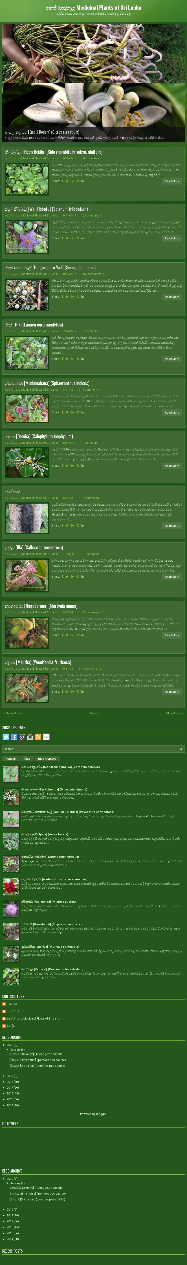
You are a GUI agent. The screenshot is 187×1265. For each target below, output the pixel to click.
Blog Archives (47, 758)
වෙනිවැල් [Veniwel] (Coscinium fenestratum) (52, 969)
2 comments (91, 215)
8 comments (91, 158)
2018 (10, 1081)
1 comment (90, 331)
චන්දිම (11, 1025)
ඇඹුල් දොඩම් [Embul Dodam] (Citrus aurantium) (42, 132)
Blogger (101, 1114)
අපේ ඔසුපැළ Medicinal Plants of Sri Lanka (93, 7)
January (15, 1049)
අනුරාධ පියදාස (16, 1011)
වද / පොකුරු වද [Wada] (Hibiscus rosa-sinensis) (54, 879)
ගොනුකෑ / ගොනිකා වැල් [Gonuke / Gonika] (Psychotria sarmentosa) (67, 812)
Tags (27, 758)
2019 (10, 1076)
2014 (10, 1105)
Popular (11, 758)
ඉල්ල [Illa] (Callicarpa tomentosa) (34, 547)
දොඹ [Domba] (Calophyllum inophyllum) (39, 436)
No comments (92, 274)
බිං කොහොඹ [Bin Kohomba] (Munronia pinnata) (54, 789)
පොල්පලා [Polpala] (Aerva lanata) (44, 834)
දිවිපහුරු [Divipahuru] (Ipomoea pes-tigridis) (37, 1065)
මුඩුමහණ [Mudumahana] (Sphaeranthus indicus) (47, 382)
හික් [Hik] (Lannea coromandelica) (34, 324)
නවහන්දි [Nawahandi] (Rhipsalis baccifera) (51, 924)
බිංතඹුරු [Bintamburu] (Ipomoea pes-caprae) (37, 1060)
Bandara (12, 1004)
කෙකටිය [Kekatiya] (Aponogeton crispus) (50, 856)
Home (94, 713)
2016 (10, 1093)
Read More (172, 181)
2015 (10, 1099)
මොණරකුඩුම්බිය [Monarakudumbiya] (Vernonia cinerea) (60, 767)
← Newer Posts (12, 713)
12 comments (91, 612)
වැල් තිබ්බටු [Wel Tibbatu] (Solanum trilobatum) (46, 208)
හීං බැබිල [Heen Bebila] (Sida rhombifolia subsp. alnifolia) (54, 151)
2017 (10, 1087)
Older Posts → (175, 713)
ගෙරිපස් (12, 491)
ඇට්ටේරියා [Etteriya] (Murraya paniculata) (50, 946)
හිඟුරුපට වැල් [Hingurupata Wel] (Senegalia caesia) (50, 267)
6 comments (91, 498)
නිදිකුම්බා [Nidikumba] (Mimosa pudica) (48, 901)
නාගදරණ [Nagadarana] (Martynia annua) (41, 605)
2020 (10, 1045)
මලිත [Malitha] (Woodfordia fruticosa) (38, 662)
